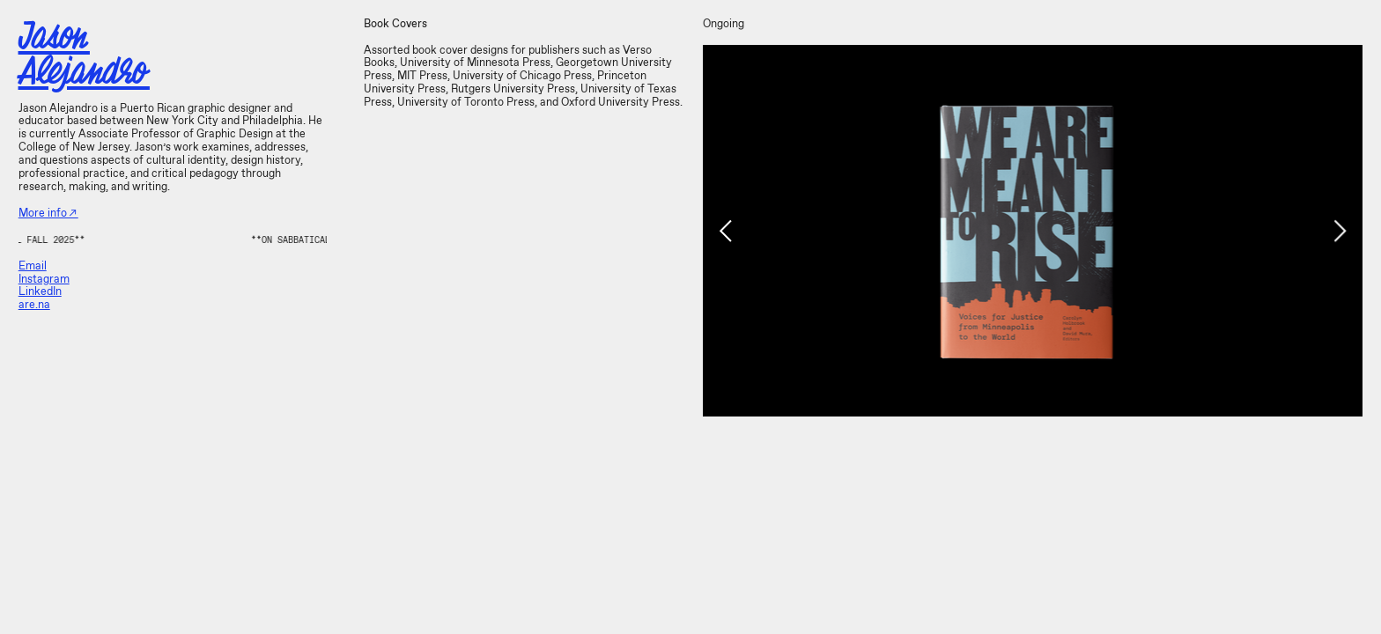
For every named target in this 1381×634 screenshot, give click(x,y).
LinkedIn (40, 291)
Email (32, 266)
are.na (34, 305)
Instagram (44, 279)
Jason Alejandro (84, 53)
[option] (1033, 231)
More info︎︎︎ (48, 213)
